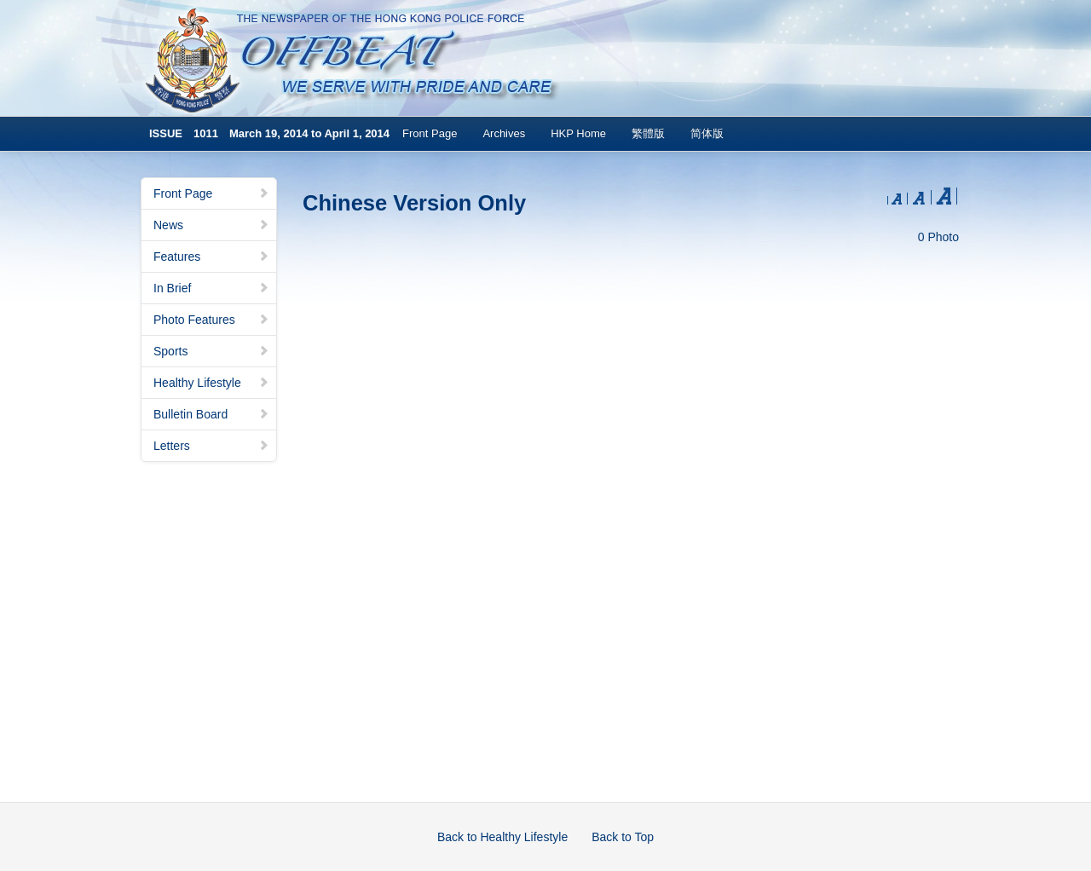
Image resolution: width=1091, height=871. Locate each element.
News (211, 225)
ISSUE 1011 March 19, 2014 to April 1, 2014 (269, 133)
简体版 (707, 133)
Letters (211, 446)
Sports (211, 351)
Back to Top (623, 837)
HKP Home (578, 133)
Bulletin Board (211, 414)
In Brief (211, 288)
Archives (503, 133)
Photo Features (211, 319)
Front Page (429, 133)
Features (211, 256)
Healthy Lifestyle (211, 382)
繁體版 (648, 133)
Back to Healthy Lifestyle (502, 837)
